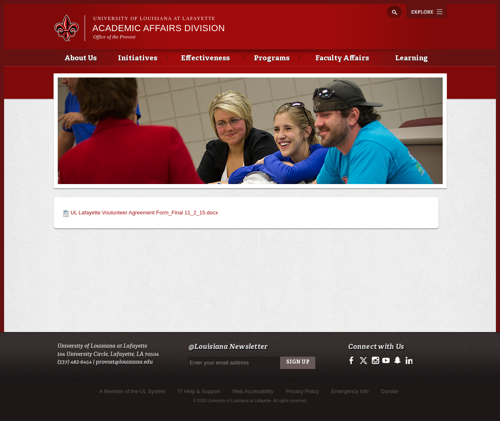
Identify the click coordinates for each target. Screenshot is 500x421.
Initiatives (137, 58)
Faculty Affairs (342, 58)
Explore (427, 11)
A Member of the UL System (132, 391)
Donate (389, 391)
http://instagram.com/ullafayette (375, 361)
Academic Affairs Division (159, 28)
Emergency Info (350, 391)
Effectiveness (205, 58)
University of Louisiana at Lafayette (154, 18)
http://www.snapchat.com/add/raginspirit (397, 361)
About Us (80, 58)
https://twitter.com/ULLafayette (364, 361)
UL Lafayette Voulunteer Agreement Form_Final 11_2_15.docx (144, 212)
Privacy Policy (302, 391)
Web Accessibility (253, 391)
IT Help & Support (199, 391)
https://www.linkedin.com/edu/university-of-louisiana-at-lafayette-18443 (408, 361)
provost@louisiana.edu (124, 361)
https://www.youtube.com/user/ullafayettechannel (386, 361)
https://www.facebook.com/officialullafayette (353, 361)
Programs (272, 58)
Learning (411, 58)
